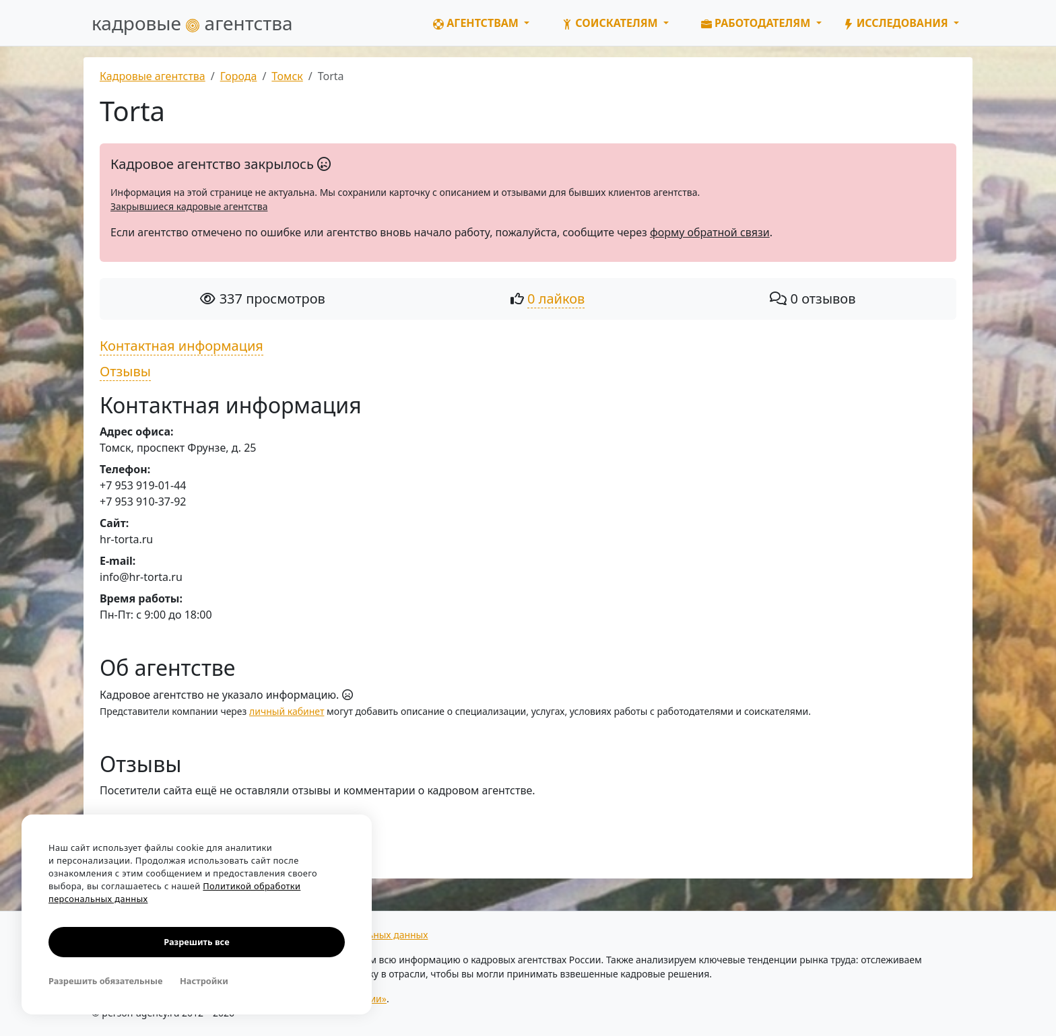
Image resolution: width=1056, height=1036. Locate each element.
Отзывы (125, 371)
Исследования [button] (897, 22)
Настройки (204, 981)
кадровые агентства (192, 23)
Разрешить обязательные (105, 981)
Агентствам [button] (477, 22)
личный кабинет (286, 711)
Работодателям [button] (757, 22)
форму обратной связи (710, 232)
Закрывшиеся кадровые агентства (188, 206)
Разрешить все (196, 942)
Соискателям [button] (611, 22)
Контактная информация (181, 346)
